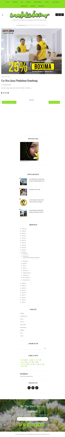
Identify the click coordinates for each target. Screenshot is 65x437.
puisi (36, 364)
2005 (23, 228)
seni (35, 362)
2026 (23, 302)
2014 (23, 245)
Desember (26, 280)
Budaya (28, 2)
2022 (23, 292)
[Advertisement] (33, 123)
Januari (25, 253)
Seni (22, 2)
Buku (41, 364)
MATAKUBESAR (29, 434)
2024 (23, 297)
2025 (23, 299)
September (26, 272)
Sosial (47, 2)
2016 (23, 249)
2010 (23, 235)
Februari (25, 256)
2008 (23, 231)
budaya (31, 364)
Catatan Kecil (38, 2)
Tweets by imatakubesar (26, 376)
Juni (24, 268)
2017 (23, 252)
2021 (23, 290)
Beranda (31, 100)
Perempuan (24, 6)
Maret (24, 261)
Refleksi (15, 2)
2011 (23, 238)
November (26, 277)
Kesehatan (41, 6)
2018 (23, 283)
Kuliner (33, 6)
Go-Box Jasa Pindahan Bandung (19, 80)
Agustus (25, 270)
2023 (23, 295)
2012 (23, 240)
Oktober (25, 275)
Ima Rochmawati (21, 25)
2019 (23, 285)
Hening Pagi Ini (34, 189)
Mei (24, 265)
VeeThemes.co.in (45, 434)
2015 (23, 247)
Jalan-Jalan (55, 2)
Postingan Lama (54, 102)
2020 (23, 288)
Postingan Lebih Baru (9, 102)
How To (22, 321)
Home (7, 2)
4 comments (43, 25)
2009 (23, 233)
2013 (23, 242)
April (24, 263)
